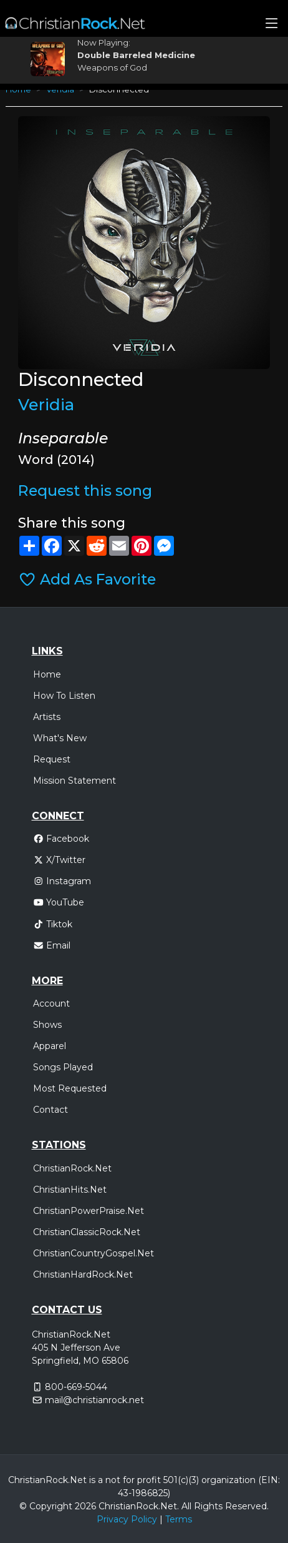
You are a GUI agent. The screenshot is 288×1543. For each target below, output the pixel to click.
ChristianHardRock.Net (83, 1274)
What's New (60, 738)
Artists (46, 716)
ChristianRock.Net (72, 1168)
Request (51, 759)
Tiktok (53, 924)
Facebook (61, 838)
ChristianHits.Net (70, 1189)
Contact (50, 1109)
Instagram (62, 881)
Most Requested (70, 1088)
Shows (47, 1024)
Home (47, 674)
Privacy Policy (127, 1519)
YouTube (59, 902)
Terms (178, 1519)
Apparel (49, 1046)
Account (51, 1003)
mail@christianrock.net (94, 1400)
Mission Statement (74, 780)
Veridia (46, 404)
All (186, 1506)
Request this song (85, 490)
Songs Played (63, 1067)
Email (52, 945)
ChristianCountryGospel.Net (93, 1253)
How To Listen (64, 695)
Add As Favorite (87, 579)
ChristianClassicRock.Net (86, 1232)
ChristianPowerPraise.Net (88, 1210)
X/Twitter (59, 859)
